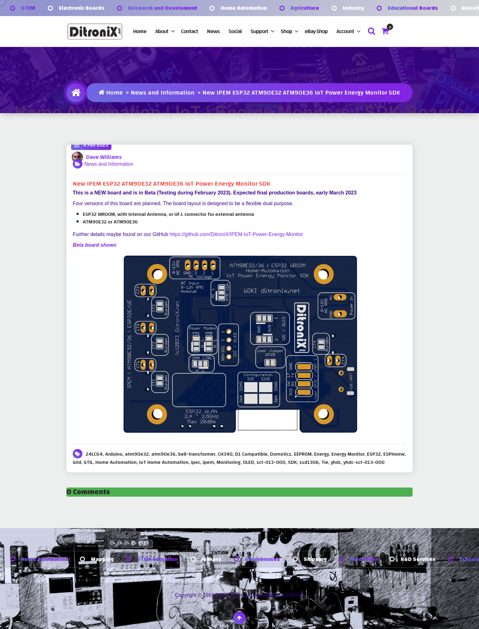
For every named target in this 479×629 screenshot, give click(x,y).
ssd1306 (309, 462)
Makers (211, 559)
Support (259, 31)
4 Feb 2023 (91, 145)
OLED (248, 462)
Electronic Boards (81, 8)
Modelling (363, 559)
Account (345, 31)
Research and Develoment (162, 8)
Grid (77, 462)
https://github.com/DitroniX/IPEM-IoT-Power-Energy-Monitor (236, 234)
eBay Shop (316, 31)
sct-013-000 (270, 462)
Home (139, 31)
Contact (189, 31)
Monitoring (228, 462)
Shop (286, 31)
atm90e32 (137, 454)
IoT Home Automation (164, 462)
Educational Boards (413, 8)
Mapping (102, 559)
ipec (195, 462)
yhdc (336, 462)
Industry (353, 8)
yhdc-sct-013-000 (364, 462)
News (213, 31)
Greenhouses (262, 559)
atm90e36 (163, 454)
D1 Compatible (251, 454)
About (161, 31)
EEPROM (303, 454)
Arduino (113, 454)
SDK (292, 462)
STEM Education (157, 559)
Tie (324, 462)
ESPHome (394, 454)
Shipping (315, 559)
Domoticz (280, 454)
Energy (321, 454)
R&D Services (418, 559)
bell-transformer (196, 454)
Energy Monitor (347, 454)
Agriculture (304, 8)
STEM (28, 8)
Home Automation (244, 8)
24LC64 (94, 454)
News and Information (162, 92)
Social (235, 31)
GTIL (88, 462)
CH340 (225, 454)
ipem (208, 462)
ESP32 (374, 454)
